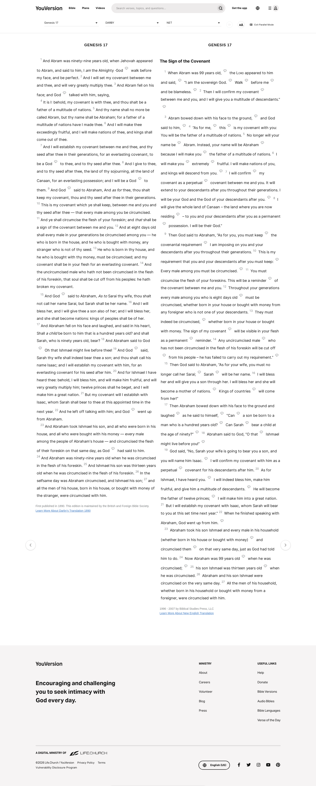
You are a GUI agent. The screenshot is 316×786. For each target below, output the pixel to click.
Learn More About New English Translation (187, 613)
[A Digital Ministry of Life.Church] (158, 751)
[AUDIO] (229, 24)
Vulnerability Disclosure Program (56, 767)
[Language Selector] (258, 8)
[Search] (163, 8)
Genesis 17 (71, 22)
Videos (100, 8)
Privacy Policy (85, 762)
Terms (101, 762)
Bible (72, 8)
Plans (85, 8)
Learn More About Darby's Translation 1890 (63, 510)
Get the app (239, 8)
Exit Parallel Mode (261, 24)
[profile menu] (273, 8)
